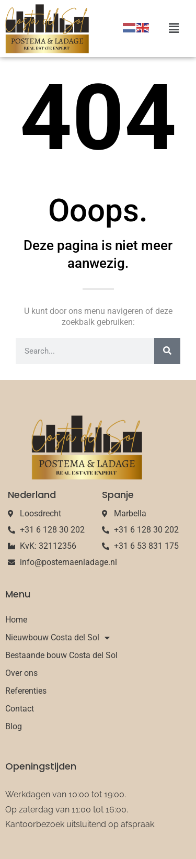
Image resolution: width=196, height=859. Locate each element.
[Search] (167, 351)
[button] (174, 28)
